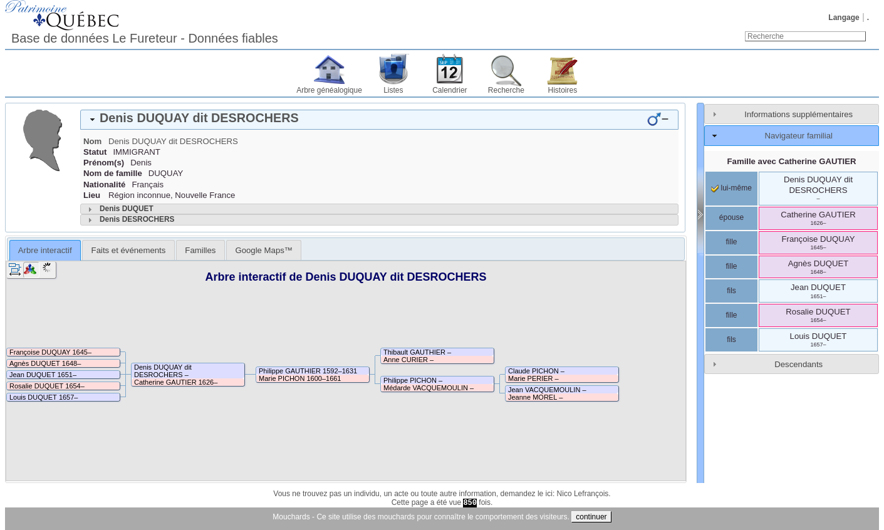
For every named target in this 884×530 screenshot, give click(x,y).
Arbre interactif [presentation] (45, 250)
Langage (843, 17)
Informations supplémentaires (798, 114)
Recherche (506, 90)
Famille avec (791, 161)
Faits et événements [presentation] (128, 250)
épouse (731, 217)
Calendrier (449, 90)
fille (731, 241)
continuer (591, 516)
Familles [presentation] (200, 250)
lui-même (731, 188)
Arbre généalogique (329, 90)
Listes (393, 90)
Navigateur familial (798, 135)
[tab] (379, 120)
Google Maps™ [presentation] (264, 250)
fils (731, 290)
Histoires (563, 90)
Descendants (798, 364)
